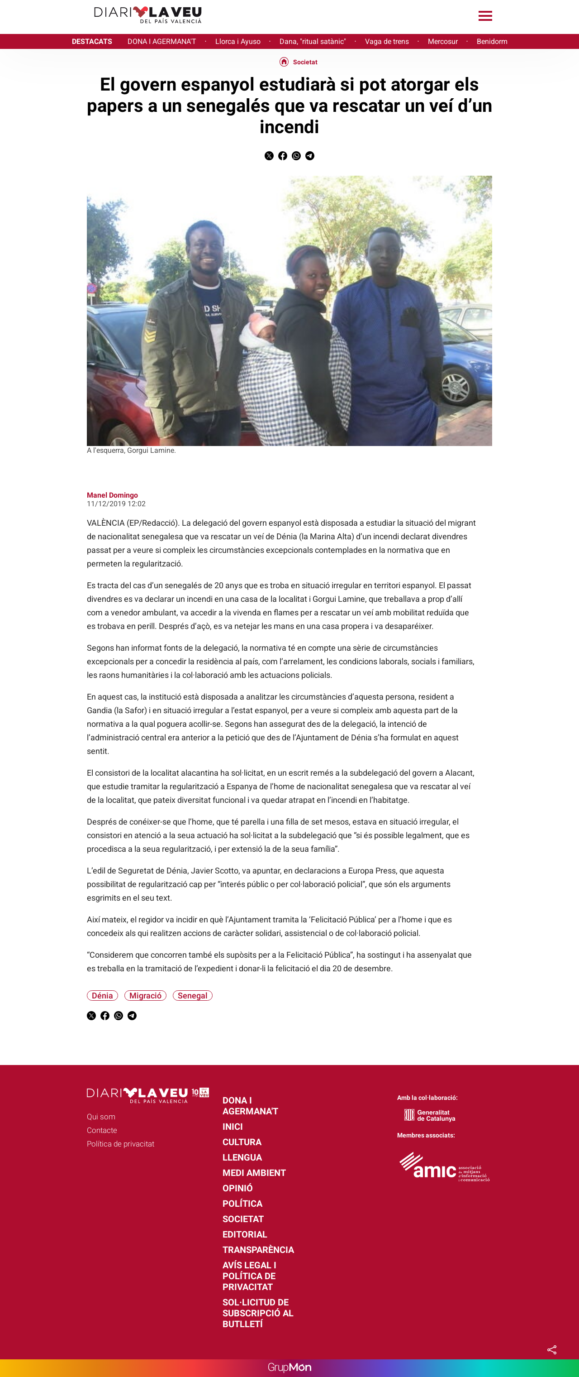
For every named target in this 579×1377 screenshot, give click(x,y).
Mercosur (443, 41)
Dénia (102, 995)
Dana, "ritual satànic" (313, 41)
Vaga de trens (387, 41)
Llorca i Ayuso (238, 41)
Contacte (102, 1130)
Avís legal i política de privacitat (249, 1276)
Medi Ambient (254, 1172)
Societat (305, 62)
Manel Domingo (112, 495)
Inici (233, 1126)
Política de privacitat (120, 1143)
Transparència (258, 1249)
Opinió (238, 1188)
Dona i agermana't (250, 1106)
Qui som (101, 1116)
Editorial (245, 1234)
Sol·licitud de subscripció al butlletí (258, 1313)
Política (242, 1203)
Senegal (193, 995)
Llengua (242, 1157)
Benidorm (492, 41)
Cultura (242, 1142)
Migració (145, 995)
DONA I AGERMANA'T (162, 41)
